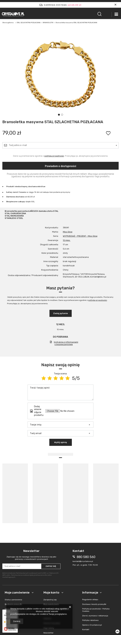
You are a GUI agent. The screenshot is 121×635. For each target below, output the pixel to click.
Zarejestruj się (50, 600)
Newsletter (31, 555)
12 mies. (66, 240)
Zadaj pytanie (60, 313)
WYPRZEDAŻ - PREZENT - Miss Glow (80, 236)
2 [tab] (62, 115)
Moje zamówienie (17, 592)
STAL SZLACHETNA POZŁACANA (28, 23)
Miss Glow (67, 232)
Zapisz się (51, 566)
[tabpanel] (60, 74)
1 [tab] (59, 115)
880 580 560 (86, 557)
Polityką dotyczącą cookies (22, 611)
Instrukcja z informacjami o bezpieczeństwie (66, 343)
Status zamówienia (13, 600)
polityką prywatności (54, 156)
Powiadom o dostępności (60, 166)
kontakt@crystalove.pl (83, 561)
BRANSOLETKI (48, 23)
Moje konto (51, 592)
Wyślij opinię (60, 442)
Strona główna (8, 23)
